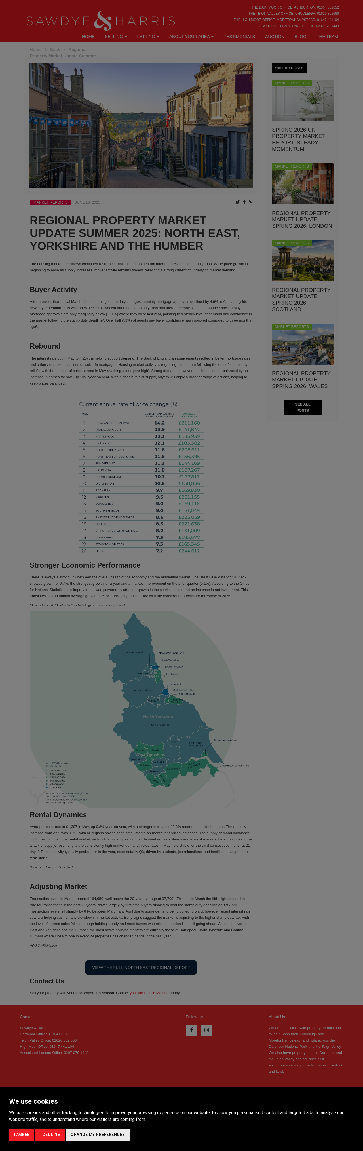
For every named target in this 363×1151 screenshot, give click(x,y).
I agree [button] (21, 1134)
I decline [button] (50, 1134)
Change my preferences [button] (98, 1134)
